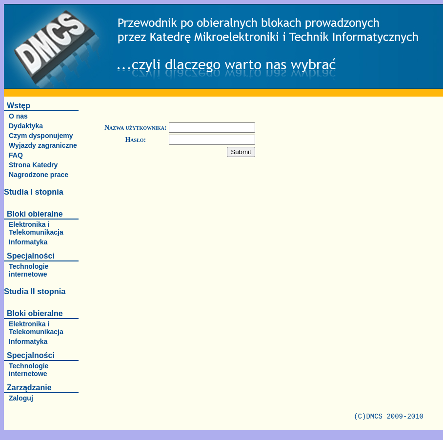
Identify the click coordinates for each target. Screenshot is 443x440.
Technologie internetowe (28, 270)
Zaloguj (21, 398)
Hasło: (135, 139)
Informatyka (28, 242)
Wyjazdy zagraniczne (43, 145)
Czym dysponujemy (41, 136)
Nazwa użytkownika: (135, 127)
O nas (18, 116)
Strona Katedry (33, 165)
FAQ (16, 155)
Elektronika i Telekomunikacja (36, 228)
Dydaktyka (26, 126)
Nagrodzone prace (38, 175)
